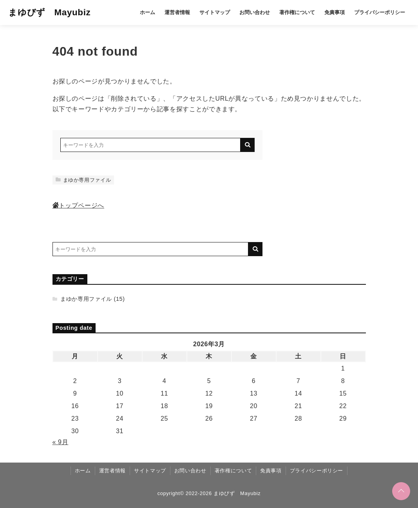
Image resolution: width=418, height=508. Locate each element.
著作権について (297, 12)
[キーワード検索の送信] (248, 145)
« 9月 (60, 442)
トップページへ (78, 205)
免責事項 (334, 12)
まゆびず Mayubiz (49, 12)
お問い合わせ (254, 12)
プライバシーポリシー (379, 12)
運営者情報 (177, 12)
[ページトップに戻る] (401, 491)
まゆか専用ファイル (83, 180)
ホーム (147, 12)
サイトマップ (214, 12)
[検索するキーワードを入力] (150, 145)
